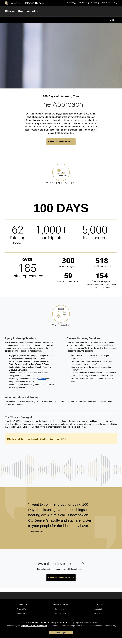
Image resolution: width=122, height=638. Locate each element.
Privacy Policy (22, 609)
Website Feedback (60, 605)
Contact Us (22, 605)
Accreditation (22, 613)
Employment (60, 613)
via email (42, 379)
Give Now (98, 613)
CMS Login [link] (61, 632)
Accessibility (98, 609)
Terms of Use (60, 609)
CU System (98, 605)
